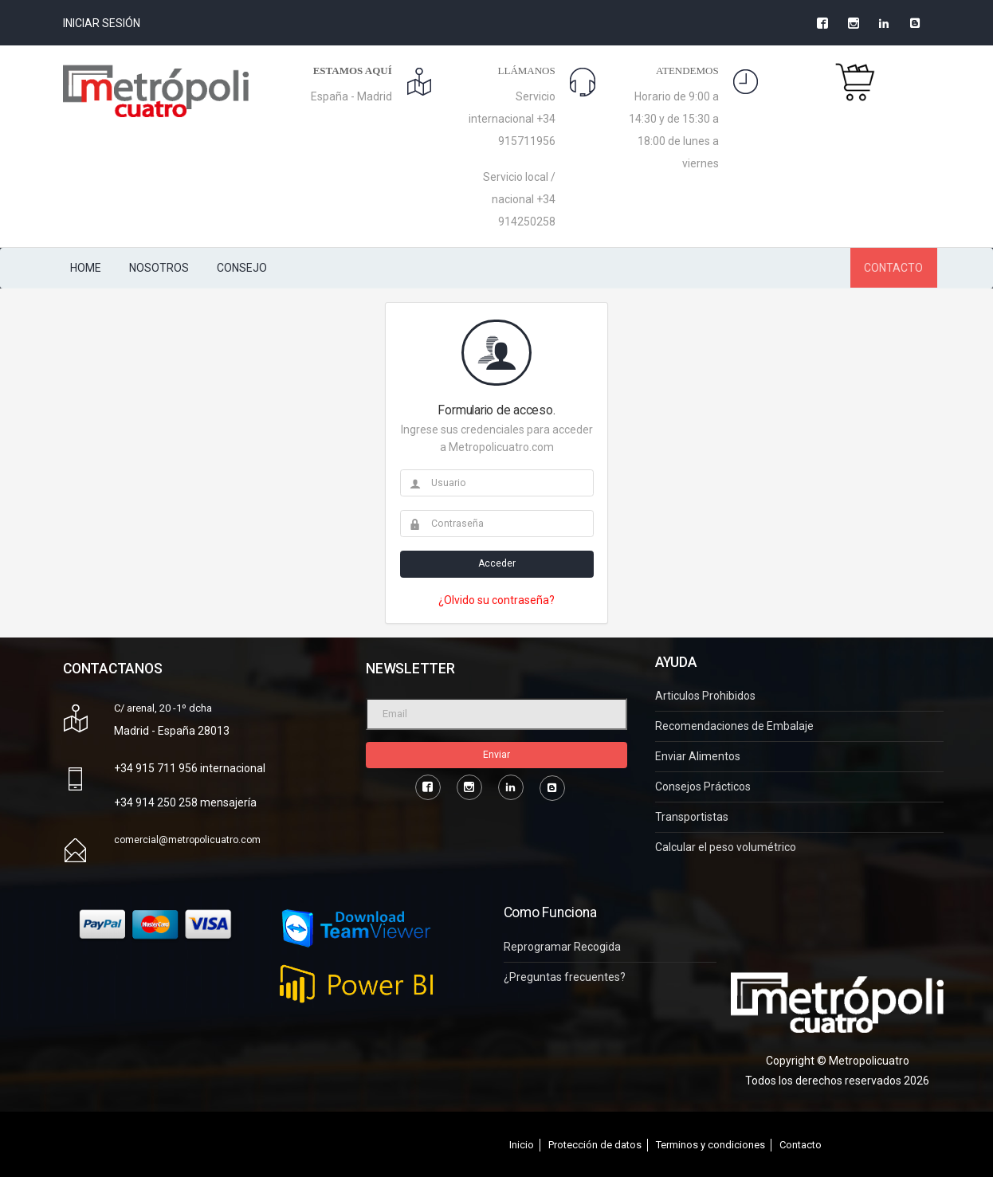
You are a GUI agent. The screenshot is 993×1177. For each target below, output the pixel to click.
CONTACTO (893, 267)
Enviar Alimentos (697, 756)
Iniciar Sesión (101, 23)
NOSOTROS (159, 267)
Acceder (497, 563)
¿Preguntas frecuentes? (565, 977)
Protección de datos (595, 1145)
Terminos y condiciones (710, 1145)
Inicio (521, 1145)
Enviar (496, 754)
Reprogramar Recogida (562, 947)
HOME (85, 267)
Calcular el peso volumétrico (725, 847)
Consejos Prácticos (703, 787)
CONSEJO (242, 267)
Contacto (800, 1145)
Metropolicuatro (869, 1060)
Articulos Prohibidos (705, 696)
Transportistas (691, 817)
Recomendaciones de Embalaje (734, 726)
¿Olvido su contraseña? (496, 600)
